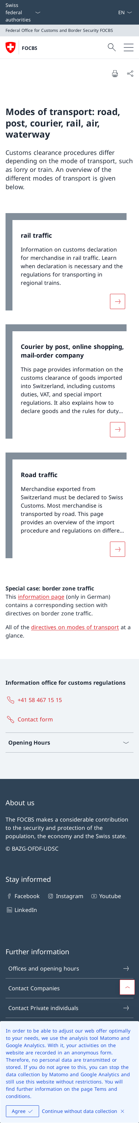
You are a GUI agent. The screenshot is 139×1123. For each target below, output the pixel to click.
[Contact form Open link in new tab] (31, 719)
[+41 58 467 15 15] (35, 700)
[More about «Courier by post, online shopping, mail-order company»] (117, 429)
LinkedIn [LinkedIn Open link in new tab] (21, 910)
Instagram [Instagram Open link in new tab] (65, 896)
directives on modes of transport (75, 627)
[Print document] (114, 73)
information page (41, 596)
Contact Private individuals (69, 1008)
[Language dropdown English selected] (125, 12)
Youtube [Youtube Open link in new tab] (105, 896)
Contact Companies (69, 988)
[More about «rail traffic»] (117, 301)
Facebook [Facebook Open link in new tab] (23, 896)
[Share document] (130, 73)
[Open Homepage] (21, 47)
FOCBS (29, 48)
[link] (69, 265)
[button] (127, 987)
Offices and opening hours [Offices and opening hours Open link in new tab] (69, 968)
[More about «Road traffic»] (117, 548)
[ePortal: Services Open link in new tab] (115, 12)
